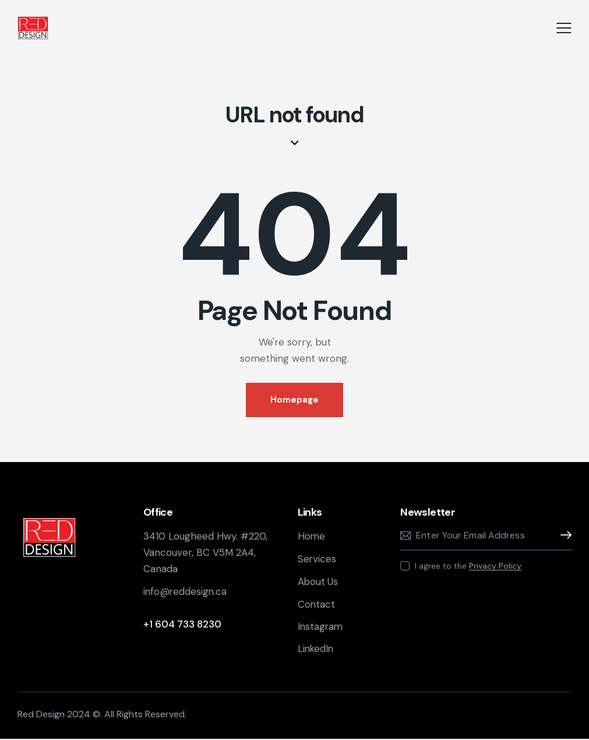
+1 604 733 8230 (182, 624)
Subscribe (563, 536)
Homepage (294, 400)
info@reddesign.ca (187, 591)
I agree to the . (469, 566)
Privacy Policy (495, 566)
